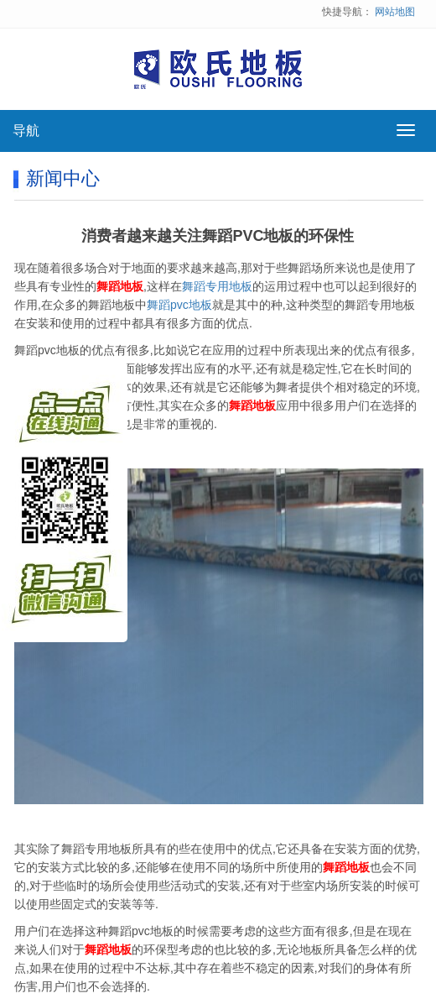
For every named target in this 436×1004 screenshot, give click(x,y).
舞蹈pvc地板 (179, 304)
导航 (26, 130)
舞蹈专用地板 (217, 286)
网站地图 (395, 12)
